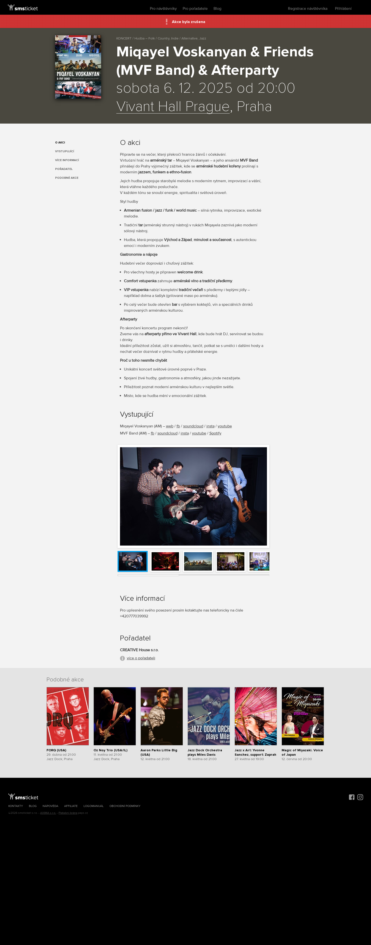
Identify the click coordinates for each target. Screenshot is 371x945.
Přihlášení (343, 8)
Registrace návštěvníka (307, 8)
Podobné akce (66, 178)
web (169, 426)
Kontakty (15, 806)
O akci (60, 142)
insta (210, 426)
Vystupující (64, 151)
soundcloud (193, 426)
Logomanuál (94, 806)
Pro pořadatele (195, 8)
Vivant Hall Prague (173, 107)
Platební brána (68, 813)
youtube (225, 426)
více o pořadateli (141, 658)
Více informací (67, 160)
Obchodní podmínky (125, 806)
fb (178, 426)
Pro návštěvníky (163, 8)
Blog (217, 8)
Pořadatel (64, 169)
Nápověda (50, 806)
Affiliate (71, 806)
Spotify (215, 433)
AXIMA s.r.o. (48, 813)
